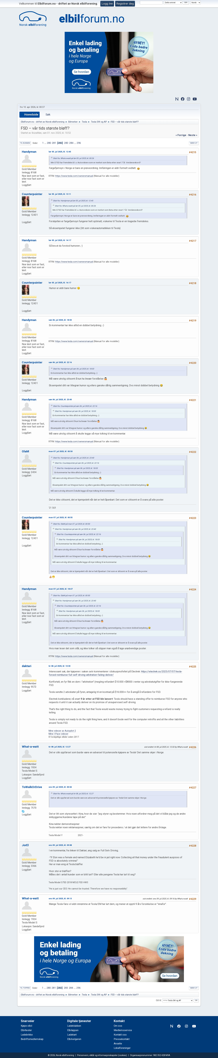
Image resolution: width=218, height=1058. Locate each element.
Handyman (29, 151)
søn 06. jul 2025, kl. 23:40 (60, 399)
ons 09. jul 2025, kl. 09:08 (60, 845)
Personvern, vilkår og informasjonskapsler (97, 1055)
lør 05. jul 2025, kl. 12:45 (60, 152)
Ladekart (72, 1034)
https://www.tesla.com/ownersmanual (74, 176)
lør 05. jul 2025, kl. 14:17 (60, 240)
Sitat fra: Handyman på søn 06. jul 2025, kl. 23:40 (73, 458)
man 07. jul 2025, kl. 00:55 (60, 517)
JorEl (25, 845)
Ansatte (118, 1043)
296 (79, 143)
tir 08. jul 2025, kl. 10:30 (59, 666)
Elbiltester (26, 1030)
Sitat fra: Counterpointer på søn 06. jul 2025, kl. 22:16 (75, 406)
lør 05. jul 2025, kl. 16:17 (60, 282)
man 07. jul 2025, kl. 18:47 (60, 589)
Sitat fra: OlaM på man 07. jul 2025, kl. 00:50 (71, 524)
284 (71, 143)
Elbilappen (72, 1030)
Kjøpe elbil (26, 1025)
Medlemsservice (123, 1030)
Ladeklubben (74, 1025)
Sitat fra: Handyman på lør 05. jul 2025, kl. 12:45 (73, 201)
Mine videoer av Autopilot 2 (62, 731)
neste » (192, 135)
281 (54, 143)
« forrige (181, 135)
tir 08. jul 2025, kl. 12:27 (59, 747)
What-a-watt (30, 746)
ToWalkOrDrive (32, 787)
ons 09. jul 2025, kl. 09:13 (60, 898)
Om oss (118, 1025)
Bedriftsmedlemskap (32, 1039)
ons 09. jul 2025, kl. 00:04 (60, 787)
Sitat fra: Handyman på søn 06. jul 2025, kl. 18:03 (73, 369)
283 (66, 143)
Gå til (158, 1000)
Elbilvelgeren (74, 1039)
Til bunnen (25, 143)
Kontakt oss (120, 1034)
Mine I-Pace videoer (58, 734)
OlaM (25, 451)
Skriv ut (193, 143)
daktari (26, 666)
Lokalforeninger (122, 1048)
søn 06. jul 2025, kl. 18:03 (60, 320)
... (45, 143)
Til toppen (25, 988)
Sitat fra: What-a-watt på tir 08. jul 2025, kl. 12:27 (73, 794)
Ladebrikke (27, 1034)
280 (49, 143)
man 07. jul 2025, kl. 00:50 (60, 451)
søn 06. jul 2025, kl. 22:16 (60, 362)
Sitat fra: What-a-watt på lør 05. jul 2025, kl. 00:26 (73, 158)
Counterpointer (32, 194)
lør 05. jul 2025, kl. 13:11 (60, 194)
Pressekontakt (121, 1039)
